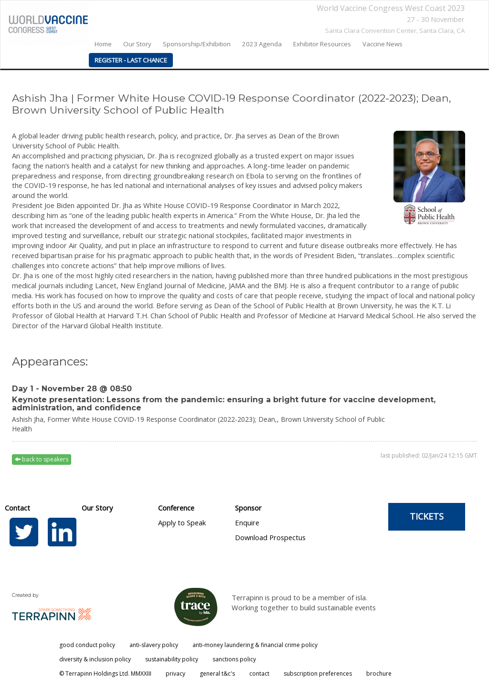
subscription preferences (318, 673)
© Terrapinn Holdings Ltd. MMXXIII (105, 673)
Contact (17, 507)
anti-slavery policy (153, 645)
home (103, 44)
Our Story (97, 507)
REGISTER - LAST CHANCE (131, 60)
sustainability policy (171, 659)
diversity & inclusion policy (95, 659)
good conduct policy (87, 645)
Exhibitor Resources (322, 44)
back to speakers (41, 459)
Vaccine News (382, 44)
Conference (176, 507)
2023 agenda (262, 44)
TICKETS (427, 516)
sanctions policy (234, 659)
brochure (379, 673)
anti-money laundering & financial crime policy (255, 645)
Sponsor (248, 507)
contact (259, 673)
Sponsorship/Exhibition (197, 44)
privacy (175, 673)
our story (137, 44)
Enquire (247, 522)
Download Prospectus (270, 537)
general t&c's (217, 673)
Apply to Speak (182, 522)
